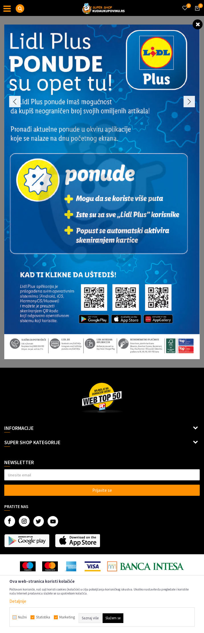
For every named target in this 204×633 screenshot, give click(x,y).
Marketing (67, 617)
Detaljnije (17, 601)
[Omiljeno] (184, 4)
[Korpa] (196, 13)
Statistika (43, 617)
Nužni (22, 617)
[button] (20, 8)
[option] (102, 192)
